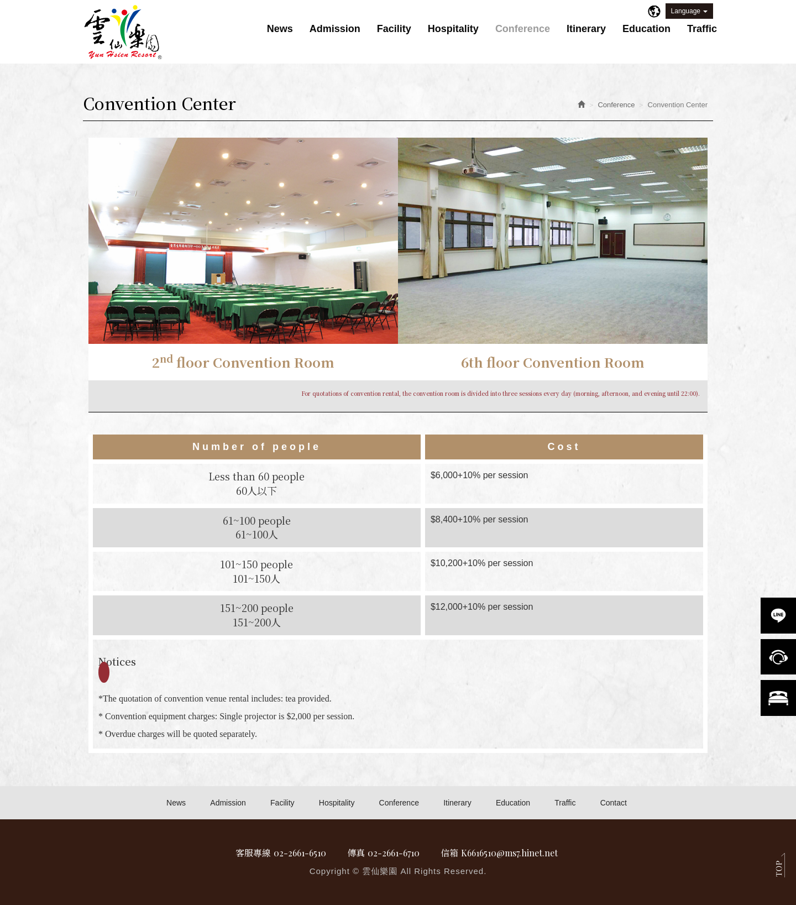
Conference (616, 105)
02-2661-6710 (394, 853)
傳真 (355, 853)
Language (689, 11)
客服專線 (250, 853)
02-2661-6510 (298, 853)
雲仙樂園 (123, 32)
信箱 (450, 853)
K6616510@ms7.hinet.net (511, 853)
